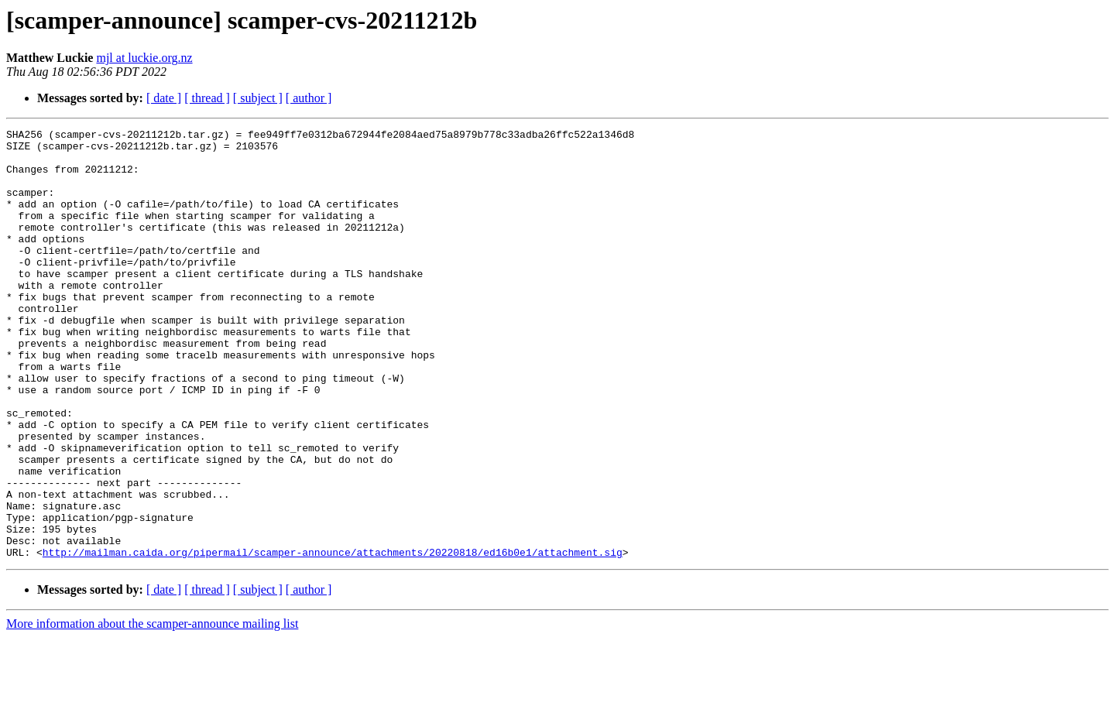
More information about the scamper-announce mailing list (152, 709)
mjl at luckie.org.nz (144, 57)
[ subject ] (258, 98)
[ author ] (309, 98)
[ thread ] (207, 98)
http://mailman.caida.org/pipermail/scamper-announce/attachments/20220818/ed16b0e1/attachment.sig (333, 638)
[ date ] (163, 98)
